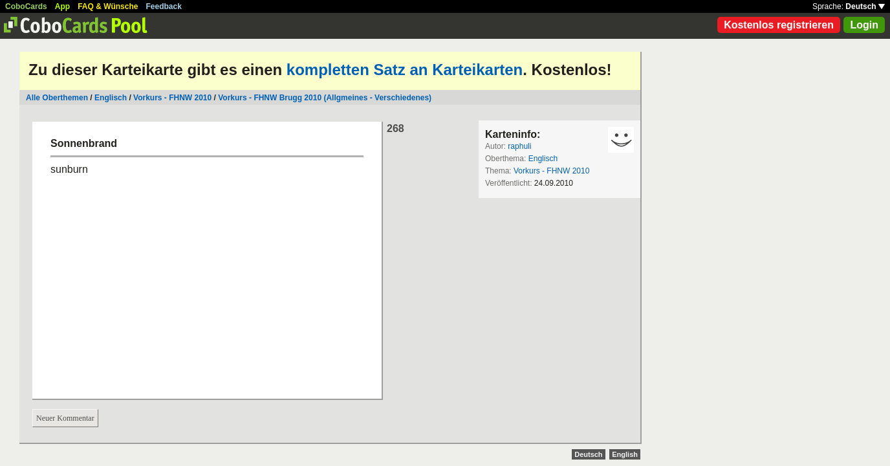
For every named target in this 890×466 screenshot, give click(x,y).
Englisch (110, 97)
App (62, 6)
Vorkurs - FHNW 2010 (172, 97)
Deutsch (865, 6)
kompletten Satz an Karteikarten (405, 69)
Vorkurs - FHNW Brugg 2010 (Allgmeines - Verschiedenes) (324, 97)
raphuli (519, 146)
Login (864, 24)
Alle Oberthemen (57, 97)
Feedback (164, 6)
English (625, 454)
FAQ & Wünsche (108, 6)
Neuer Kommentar (65, 418)
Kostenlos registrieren (779, 24)
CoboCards (26, 6)
